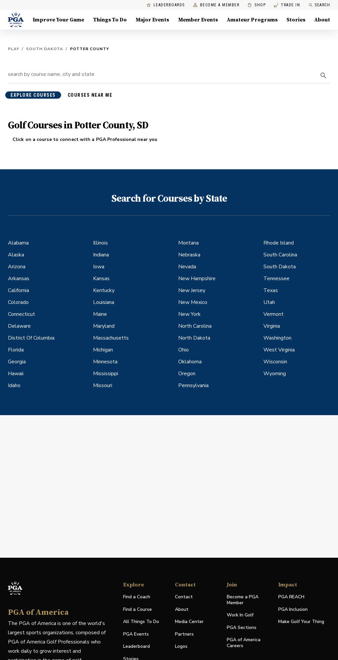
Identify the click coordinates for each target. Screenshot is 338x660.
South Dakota (44, 48)
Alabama (18, 243)
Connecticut (21, 314)
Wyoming (274, 373)
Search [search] (319, 5)
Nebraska (189, 254)
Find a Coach (136, 597)
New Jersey (191, 290)
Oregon (186, 373)
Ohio (183, 349)
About (181, 609)
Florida (16, 349)
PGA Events (136, 634)
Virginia (271, 326)
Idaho (14, 385)
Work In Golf (240, 615)
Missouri (102, 385)
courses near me (90, 95)
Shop (257, 5)
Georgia (17, 361)
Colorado (18, 302)
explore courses (33, 95)
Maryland (104, 326)
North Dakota (194, 338)
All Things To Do (141, 621)
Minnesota (105, 361)
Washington (277, 338)
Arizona (16, 266)
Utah (269, 302)
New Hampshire (197, 278)
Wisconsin (275, 361)
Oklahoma (190, 361)
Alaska (16, 254)
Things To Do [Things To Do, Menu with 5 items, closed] (110, 19)
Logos (181, 646)
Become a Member (216, 5)
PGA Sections (241, 627)
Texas (270, 290)
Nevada (187, 266)
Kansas (101, 278)
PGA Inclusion (293, 609)
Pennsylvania (193, 385)
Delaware (19, 326)
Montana (188, 243)
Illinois (100, 243)
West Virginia (279, 349)
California (18, 290)
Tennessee (276, 278)
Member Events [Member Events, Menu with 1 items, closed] (198, 19)
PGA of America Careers (243, 643)
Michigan (103, 349)
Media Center (189, 621)
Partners (184, 634)
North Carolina (195, 326)
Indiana (101, 254)
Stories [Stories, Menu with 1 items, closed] (296, 19)
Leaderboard (136, 646)
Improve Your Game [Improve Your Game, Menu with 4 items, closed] (58, 19)
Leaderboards (166, 5)
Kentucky (104, 290)
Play (13, 48)
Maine (100, 314)
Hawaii (15, 373)
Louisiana (103, 302)
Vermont (273, 314)
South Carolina (280, 254)
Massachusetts (111, 338)
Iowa (98, 266)
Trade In (287, 5)
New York (189, 314)
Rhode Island (278, 243)
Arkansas (18, 278)
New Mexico (192, 302)
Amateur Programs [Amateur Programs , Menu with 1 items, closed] (252, 19)
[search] (323, 75)
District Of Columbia (31, 338)
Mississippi (105, 373)
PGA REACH (291, 597)
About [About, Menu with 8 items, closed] (322, 19)
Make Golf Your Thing (301, 621)
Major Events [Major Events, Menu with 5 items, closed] (152, 19)
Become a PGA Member (242, 600)
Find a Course (137, 609)
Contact (184, 597)
